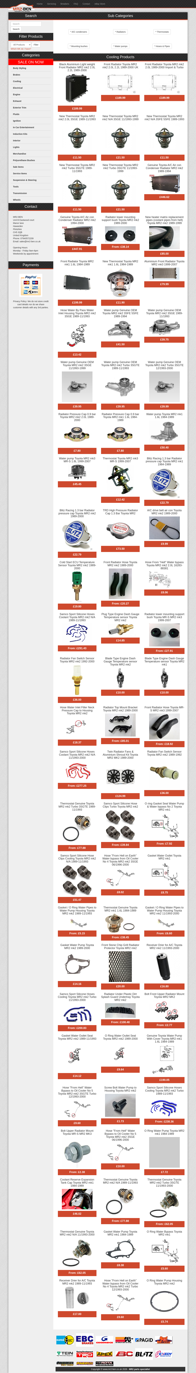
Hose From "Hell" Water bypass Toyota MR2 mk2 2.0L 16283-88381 (164, 565)
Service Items (20, 173)
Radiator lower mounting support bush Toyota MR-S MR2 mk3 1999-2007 (164, 617)
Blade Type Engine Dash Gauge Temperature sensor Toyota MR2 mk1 (164, 661)
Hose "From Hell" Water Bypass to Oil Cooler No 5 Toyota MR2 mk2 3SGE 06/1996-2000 (120, 1135)
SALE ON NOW (31, 62)
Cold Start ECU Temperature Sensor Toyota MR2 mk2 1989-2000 (77, 565)
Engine (16, 94)
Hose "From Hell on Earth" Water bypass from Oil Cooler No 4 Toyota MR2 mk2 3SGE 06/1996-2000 (120, 860)
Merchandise (19, 154)
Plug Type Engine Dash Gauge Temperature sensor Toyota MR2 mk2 (120, 617)
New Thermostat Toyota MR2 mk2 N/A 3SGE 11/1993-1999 (120, 118)
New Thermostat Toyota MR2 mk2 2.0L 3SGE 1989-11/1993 (77, 118)
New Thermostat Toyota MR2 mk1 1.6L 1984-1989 (120, 263)
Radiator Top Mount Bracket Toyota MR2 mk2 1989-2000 (120, 709)
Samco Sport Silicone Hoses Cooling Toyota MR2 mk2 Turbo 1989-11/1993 (164, 1090)
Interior (16, 140)
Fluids (16, 114)
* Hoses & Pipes (162, 46)
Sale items (18, 167)
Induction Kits (20, 134)
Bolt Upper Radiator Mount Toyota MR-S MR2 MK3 (77, 1132)
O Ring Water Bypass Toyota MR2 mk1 (164, 1233)
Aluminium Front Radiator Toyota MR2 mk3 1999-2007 (164, 263)
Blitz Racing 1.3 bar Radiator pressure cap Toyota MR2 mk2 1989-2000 (77, 513)
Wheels (17, 200)
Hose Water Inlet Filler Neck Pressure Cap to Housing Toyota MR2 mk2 (77, 710)
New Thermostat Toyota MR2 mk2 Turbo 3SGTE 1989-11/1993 (77, 168)
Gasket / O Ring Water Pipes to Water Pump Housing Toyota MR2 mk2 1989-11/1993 (77, 910)
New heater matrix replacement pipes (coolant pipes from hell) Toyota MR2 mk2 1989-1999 (164, 220)
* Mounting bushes (79, 46)
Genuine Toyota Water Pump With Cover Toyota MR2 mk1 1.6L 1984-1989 (164, 1038)
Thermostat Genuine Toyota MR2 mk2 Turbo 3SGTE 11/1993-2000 (164, 1182)
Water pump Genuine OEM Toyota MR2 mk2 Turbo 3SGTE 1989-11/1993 (120, 365)
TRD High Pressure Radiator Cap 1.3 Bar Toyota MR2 (120, 512)
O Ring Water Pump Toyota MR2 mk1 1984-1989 (164, 1132)
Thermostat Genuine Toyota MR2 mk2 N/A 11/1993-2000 (77, 1233)
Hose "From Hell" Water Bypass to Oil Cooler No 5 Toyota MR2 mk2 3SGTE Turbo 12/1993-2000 (77, 1092)
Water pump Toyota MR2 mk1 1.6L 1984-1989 (164, 416)
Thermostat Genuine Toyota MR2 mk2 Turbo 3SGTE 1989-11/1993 (77, 806)
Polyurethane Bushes (24, 160)
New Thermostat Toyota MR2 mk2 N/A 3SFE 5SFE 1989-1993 (164, 118)
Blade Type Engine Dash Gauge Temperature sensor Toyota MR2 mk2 (120, 661)
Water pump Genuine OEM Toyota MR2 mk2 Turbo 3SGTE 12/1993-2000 (164, 365)
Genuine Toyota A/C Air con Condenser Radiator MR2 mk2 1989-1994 (164, 168)
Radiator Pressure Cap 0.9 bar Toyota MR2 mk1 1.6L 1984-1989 (120, 417)
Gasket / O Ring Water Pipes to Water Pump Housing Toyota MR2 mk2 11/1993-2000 (164, 910)
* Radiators (120, 32)
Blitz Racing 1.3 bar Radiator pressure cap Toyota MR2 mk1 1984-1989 (164, 461)
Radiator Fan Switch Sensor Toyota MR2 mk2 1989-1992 (164, 753)
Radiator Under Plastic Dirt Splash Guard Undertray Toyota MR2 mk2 (120, 997)
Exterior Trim (19, 107)
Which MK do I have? (21, 49)
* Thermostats (162, 32)
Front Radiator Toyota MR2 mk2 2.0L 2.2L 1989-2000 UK (120, 66)
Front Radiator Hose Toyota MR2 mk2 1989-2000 (120, 564)
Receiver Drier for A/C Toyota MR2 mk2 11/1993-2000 (164, 947)
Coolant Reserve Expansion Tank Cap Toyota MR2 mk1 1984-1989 (77, 1182)
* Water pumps (120, 46)
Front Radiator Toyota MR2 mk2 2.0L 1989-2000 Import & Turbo (164, 66)
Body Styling (19, 68)
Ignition (17, 121)
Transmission (20, 193)
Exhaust (17, 101)
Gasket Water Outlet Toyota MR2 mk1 (164, 857)
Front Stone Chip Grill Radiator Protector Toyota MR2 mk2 (120, 947)
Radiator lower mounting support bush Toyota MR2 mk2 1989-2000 (120, 220)
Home (39, 4)
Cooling (17, 81)
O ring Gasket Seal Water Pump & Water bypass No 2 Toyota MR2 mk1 (164, 806)
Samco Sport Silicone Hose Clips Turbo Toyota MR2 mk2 (120, 805)
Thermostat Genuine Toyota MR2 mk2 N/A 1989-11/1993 (120, 1181)
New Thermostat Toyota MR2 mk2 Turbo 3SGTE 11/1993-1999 (120, 168)
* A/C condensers (78, 32)
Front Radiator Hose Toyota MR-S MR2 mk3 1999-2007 (164, 709)
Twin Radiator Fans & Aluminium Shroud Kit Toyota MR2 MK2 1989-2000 (120, 754)
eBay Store (100, 4)
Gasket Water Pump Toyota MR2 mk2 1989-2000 (77, 947)
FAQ (76, 4)
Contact (86, 4)
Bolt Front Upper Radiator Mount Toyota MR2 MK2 (164, 996)
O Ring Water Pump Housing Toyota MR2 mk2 (164, 1282)
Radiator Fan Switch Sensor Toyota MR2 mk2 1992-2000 (77, 660)
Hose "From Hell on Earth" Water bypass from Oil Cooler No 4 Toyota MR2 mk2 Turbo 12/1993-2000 (120, 1285)
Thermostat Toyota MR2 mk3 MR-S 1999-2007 (120, 460)
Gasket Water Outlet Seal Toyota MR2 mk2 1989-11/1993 (77, 1037)
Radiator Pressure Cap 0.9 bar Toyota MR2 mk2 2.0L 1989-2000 (77, 417)
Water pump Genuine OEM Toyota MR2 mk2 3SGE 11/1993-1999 (77, 365)
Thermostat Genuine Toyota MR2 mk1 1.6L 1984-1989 (120, 909)
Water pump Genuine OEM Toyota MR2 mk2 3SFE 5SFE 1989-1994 (120, 313)
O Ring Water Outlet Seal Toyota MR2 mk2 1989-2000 (120, 1037)
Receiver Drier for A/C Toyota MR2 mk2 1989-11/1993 (77, 1282)
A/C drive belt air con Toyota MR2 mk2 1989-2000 (164, 512)
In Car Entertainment (23, 127)
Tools (16, 186)
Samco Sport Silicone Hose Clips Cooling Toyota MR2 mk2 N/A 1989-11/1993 (77, 858)
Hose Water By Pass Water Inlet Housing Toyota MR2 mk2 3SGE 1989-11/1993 (77, 313)
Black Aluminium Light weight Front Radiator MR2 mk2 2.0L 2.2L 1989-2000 (77, 67)
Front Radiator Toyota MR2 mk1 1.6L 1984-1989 (77, 263)
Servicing (51, 4)
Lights (16, 147)
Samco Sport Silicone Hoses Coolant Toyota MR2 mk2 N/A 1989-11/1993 (77, 617)
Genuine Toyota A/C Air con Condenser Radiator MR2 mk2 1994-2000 (77, 220)
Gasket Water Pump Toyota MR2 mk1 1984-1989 (120, 1233)
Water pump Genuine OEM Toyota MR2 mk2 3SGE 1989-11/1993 (164, 313)
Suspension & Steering (24, 180)
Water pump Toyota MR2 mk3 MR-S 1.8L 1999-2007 (77, 460)
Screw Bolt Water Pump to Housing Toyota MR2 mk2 (120, 1089)
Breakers (64, 4)
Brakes (16, 74)
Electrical (18, 88)
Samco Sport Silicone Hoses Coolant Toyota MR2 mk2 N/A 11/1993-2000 (77, 754)
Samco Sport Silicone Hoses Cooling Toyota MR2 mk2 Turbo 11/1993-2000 (77, 997)
